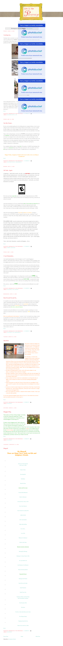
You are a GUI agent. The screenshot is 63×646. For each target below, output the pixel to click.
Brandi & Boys (23, 483)
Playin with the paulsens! (23, 569)
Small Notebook (23, 587)
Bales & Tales (23, 469)
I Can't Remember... (9, 256)
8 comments (26, 402)
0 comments (26, 630)
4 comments (26, 438)
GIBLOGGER (23, 515)
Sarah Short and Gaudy (23, 583)
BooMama (23, 478)
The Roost (23, 607)
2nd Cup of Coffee (22, 465)
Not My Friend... (8, 123)
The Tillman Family (23, 616)
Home (22, 636)
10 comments (26, 288)
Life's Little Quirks (23, 519)
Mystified (6, 340)
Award (8, 247)
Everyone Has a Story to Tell (23, 501)
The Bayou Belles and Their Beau (23, 596)
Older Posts (38, 636)
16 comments (26, 246)
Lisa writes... (23, 528)
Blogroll (6, 448)
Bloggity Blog (7, 412)
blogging (9, 114)
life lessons (15, 289)
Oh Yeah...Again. (8, 170)
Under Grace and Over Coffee (23, 625)
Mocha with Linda (23, 542)
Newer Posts (5, 636)
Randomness (18, 332)
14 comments (26, 160)
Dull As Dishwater (22, 497)
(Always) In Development (23, 463)
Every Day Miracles (23, 506)
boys (13, 114)
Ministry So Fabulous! (23, 537)
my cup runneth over (23, 560)
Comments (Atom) (12, 639)
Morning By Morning (23, 551)
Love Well (23, 533)
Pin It (4, 158)
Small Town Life (23, 592)
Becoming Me (23, 474)
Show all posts (29, 28)
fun (13, 332)
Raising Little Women (23, 578)
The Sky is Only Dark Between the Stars (23, 611)
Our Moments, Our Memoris (23, 565)
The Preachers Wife (23, 602)
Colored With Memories (23, 492)
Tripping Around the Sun (23, 621)
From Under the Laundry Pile (23, 510)
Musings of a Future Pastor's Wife (23, 556)
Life (16, 114)
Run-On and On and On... (10, 298)
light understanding (23, 524)
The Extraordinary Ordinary (23, 598)
